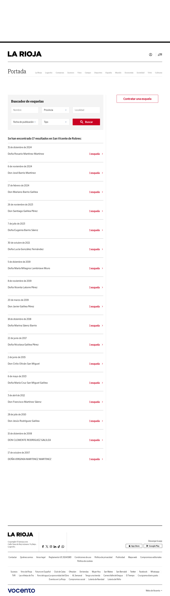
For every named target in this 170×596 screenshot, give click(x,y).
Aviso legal (40, 557)
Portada (17, 71)
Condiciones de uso (83, 557)
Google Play (152, 546)
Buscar (86, 122)
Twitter (133, 571)
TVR (14, 575)
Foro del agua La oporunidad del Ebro (53, 575)
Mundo (118, 72)
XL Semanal (77, 575)
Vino (79, 72)
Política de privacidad (103, 557)
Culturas (158, 72)
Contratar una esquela (137, 99)
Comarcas (60, 72)
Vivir (150, 72)
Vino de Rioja (26, 571)
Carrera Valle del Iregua (113, 575)
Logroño (48, 72)
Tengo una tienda (92, 575)
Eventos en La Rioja (57, 579)
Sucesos (70, 72)
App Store (134, 546)
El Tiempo (130, 575)
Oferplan (72, 571)
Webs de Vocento (154, 590)
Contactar (12, 557)
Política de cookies (85, 561)
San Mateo (108, 571)
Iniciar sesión (151, 55)
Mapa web (132, 557)
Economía (129, 72)
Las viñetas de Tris (26, 575)
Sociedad (140, 72)
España (108, 72)
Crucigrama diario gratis (148, 575)
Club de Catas (60, 571)
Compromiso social (77, 579)
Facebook (143, 571)
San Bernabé (121, 571)
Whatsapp (155, 571)
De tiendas (84, 571)
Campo (88, 72)
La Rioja (38, 72)
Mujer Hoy (96, 571)
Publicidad (120, 557)
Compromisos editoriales (151, 557)
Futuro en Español (43, 571)
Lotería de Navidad (96, 579)
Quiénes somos (26, 557)
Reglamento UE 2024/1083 (60, 557)
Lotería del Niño (114, 579)
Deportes (98, 72)
